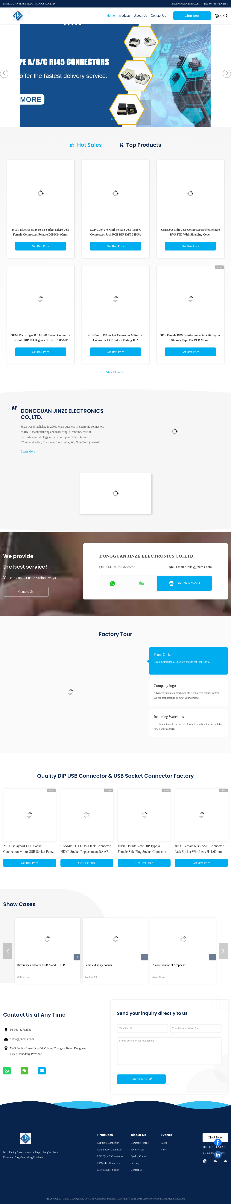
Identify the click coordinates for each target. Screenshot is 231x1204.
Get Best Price (40, 246)
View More (115, 372)
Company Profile (140, 1142)
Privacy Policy (53, 1198)
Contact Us (158, 15)
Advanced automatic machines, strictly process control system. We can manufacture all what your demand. (187, 695)
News (164, 1149)
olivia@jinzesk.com (22, 1039)
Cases (164, 1142)
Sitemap (135, 1163)
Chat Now (192, 15)
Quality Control (139, 1156)
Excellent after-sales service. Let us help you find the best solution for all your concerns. (188, 726)
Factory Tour (137, 1149)
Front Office (163, 654)
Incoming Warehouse (170, 717)
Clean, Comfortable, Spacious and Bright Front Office (182, 662)
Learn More (30, 451)
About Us (140, 15)
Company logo (165, 686)
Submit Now (141, 1079)
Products (124, 15)
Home (111, 15)
